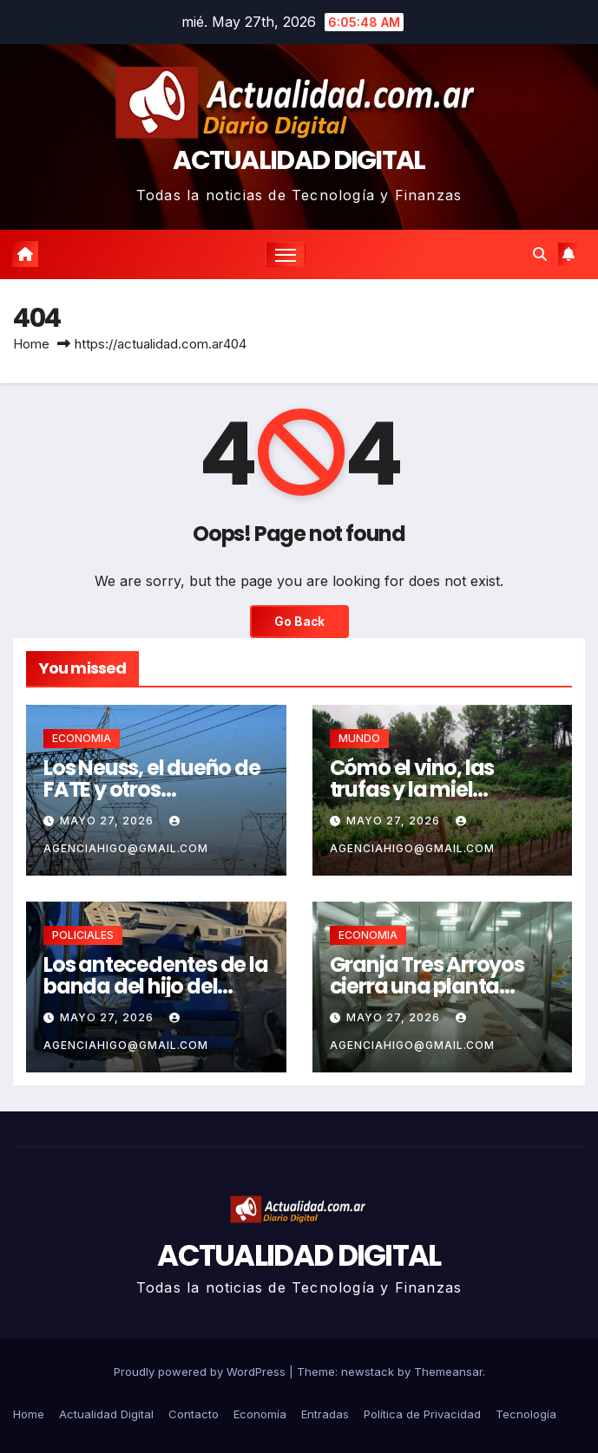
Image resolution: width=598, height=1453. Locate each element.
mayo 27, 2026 (108, 820)
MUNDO (359, 738)
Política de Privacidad (422, 1414)
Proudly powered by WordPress (201, 1371)
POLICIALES (83, 935)
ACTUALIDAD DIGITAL (298, 160)
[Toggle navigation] (286, 254)
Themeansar (448, 1371)
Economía (259, 1414)
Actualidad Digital (106, 1414)
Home (31, 344)
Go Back (299, 622)
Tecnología (526, 1414)
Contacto (193, 1414)
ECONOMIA (81, 738)
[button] (540, 254)
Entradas (325, 1414)
